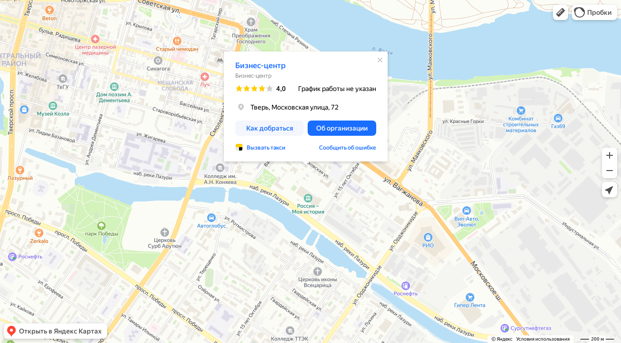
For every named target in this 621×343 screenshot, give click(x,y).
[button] (560, 12)
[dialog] (306, 106)
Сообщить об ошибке (347, 147)
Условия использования (543, 339)
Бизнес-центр (260, 65)
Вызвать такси (266, 147)
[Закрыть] (380, 60)
